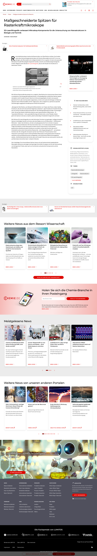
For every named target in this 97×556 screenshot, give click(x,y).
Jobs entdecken (23, 504)
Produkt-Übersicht (39, 495)
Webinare (51, 514)
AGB (14, 547)
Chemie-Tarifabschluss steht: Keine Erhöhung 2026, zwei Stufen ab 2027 (82, 106)
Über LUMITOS (21, 542)
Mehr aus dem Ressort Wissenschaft (48, 277)
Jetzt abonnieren (79, 495)
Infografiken (37, 506)
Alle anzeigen (75, 180)
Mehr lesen (46, 309)
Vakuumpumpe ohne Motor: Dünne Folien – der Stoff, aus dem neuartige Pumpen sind (82, 136)
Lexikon (36, 504)
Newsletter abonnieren (77, 298)
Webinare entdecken (9, 504)
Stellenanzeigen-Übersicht (26, 511)
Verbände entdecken (24, 490)
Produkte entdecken (39, 485)
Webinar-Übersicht (9, 509)
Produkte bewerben (39, 493)
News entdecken (8, 485)
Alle (18, 4)
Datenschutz (20, 547)
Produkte (51, 506)
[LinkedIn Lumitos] (92, 547)
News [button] (4, 10)
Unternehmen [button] (11, 10)
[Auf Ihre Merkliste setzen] (81, 10)
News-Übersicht (8, 493)
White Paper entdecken (55, 485)
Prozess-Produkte (39, 490)
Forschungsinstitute (39, 509)
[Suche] (50, 4)
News (50, 504)
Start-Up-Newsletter (9, 490)
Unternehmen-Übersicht (25, 495)
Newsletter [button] (63, 10)
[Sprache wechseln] (89, 10)
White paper (52, 509)
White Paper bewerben (55, 493)
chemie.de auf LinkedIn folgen (79, 498)
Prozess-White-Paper (55, 490)
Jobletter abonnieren (24, 506)
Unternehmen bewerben (25, 493)
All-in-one (52, 516)
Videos (36, 511)
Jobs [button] (45, 10)
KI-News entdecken (16, 472)
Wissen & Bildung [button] (53, 10)
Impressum (7, 547)
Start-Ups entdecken (24, 488)
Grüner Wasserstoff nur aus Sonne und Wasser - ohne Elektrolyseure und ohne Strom (82, 114)
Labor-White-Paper (54, 488)
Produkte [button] (19, 10)
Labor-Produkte (38, 488)
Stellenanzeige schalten (25, 509)
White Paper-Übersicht (55, 495)
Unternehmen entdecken (25, 485)
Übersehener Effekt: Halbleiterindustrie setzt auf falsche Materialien (80, 128)
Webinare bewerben (9, 506)
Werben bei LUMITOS (9, 542)
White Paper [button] (39, 10)
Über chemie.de (31, 542)
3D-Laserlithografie (33, 63)
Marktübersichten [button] (29, 10)
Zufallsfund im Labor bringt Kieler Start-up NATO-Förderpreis (82, 121)
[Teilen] (85, 10)
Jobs (50, 511)
